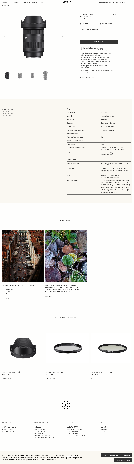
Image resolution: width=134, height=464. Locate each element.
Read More (6, 298)
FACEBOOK (103, 430)
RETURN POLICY (39, 430)
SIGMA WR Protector (54, 372)
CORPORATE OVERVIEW (10, 428)
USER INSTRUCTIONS (41, 435)
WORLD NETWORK (8, 432)
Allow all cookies (111, 455)
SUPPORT (37, 428)
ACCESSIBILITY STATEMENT (76, 435)
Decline (127, 455)
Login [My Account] (115, 2)
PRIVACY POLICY (72, 426)
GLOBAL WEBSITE (8, 430)
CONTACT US (38, 434)
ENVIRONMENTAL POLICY (75, 432)
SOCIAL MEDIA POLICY (74, 430)
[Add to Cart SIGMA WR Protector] (51, 379)
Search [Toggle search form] (122, 2)
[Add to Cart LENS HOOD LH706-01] (6, 379)
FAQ (35, 426)
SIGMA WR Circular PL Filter (102, 372)
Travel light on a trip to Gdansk (18, 285)
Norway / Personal (104, 2)
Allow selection (123, 460)
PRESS (4, 426)
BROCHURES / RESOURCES (43, 437)
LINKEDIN (103, 432)
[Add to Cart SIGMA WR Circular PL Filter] (95, 379)
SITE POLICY (71, 428)
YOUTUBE (103, 426)
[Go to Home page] (67, 2)
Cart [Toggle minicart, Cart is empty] (129, 2)
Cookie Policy (71, 458)
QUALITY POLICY (72, 434)
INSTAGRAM (104, 428)
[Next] (62, 37)
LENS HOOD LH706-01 (11, 372)
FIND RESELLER (39, 432)
